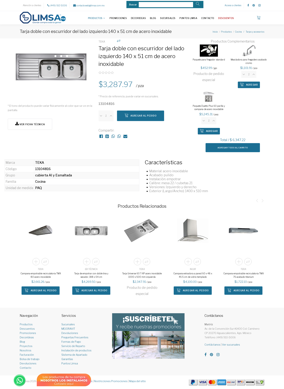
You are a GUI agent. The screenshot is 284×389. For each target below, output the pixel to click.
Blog (153, 18)
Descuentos (226, 18)
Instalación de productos (76, 350)
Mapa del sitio (137, 381)
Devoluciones (28, 363)
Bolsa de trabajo (29, 359)
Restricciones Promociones (111, 381)
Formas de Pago (71, 341)
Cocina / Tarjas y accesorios (249, 31)
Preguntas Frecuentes (74, 337)
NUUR (193, 269)
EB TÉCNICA (91, 269)
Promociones (118, 18)
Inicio (215, 31)
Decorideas (138, 18)
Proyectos (26, 346)
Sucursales (168, 18)
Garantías (67, 359)
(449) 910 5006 (57, 5)
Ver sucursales (231, 344)
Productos (95, 18)
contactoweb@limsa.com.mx (89, 5)
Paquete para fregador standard (209, 59)
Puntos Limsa (188, 18)
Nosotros (25, 350)
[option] (51, 69)
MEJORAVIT (68, 328)
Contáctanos (212, 344)
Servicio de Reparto (73, 346)
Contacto (207, 18)
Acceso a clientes (233, 5)
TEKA (40, 269)
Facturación (27, 354)
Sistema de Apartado (74, 354)
